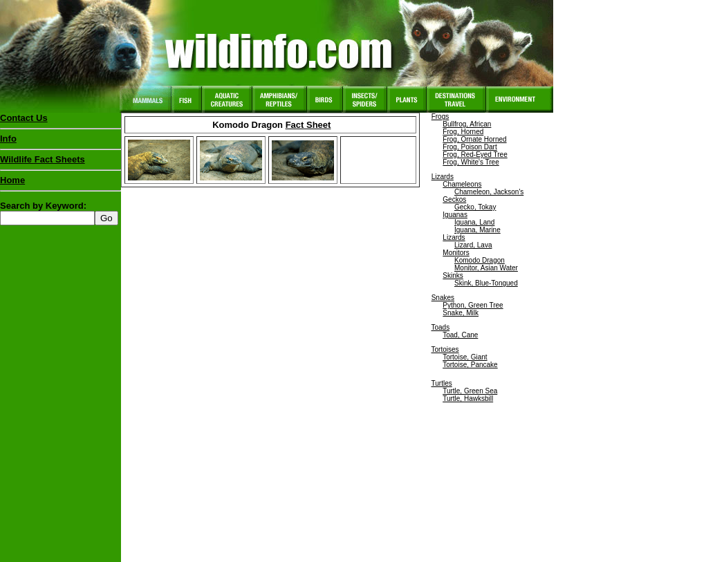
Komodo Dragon (479, 260)
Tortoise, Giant (465, 357)
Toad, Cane (460, 335)
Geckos (454, 199)
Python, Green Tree (473, 305)
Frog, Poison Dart (469, 147)
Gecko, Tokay (475, 207)
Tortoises (445, 349)
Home (12, 180)
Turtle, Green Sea (470, 391)
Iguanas (455, 214)
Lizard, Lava (473, 245)
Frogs (440, 116)
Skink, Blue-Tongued (486, 283)
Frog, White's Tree (471, 162)
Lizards (442, 176)
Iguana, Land (474, 222)
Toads (440, 327)
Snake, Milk (461, 313)
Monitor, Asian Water (486, 268)
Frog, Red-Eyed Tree (475, 154)
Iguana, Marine (477, 230)
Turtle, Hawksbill (468, 398)
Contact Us (24, 118)
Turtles (441, 383)
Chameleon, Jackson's (488, 192)
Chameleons (462, 184)
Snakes (442, 297)
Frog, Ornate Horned (474, 139)
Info (8, 138)
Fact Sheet (308, 125)
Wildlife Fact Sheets (60, 162)
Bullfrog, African (467, 124)
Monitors (456, 252)
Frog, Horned (463, 131)
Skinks (453, 275)
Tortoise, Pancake (470, 364)
